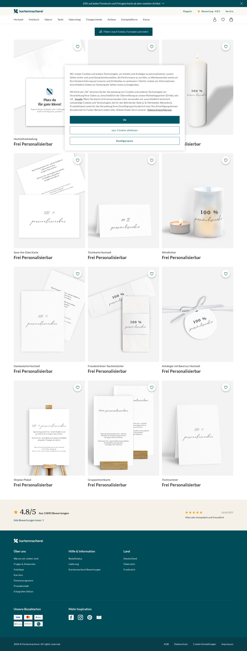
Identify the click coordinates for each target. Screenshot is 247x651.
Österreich (129, 564)
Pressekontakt (21, 586)
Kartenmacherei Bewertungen (85, 569)
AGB (166, 644)
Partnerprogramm (23, 580)
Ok (124, 119)
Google (78, 99)
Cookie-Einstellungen (204, 644)
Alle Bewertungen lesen (28, 520)
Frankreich (129, 569)
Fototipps (19, 569)
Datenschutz (181, 644)
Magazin (187, 11)
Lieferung (74, 564)
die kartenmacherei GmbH (28, 11)
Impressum (227, 644)
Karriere (18, 575)
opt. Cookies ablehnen (125, 130)
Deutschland (130, 558)
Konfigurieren (124, 140)
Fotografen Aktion (23, 591)
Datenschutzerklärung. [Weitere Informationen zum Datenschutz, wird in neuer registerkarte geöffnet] (160, 109)
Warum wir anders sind (26, 558)
